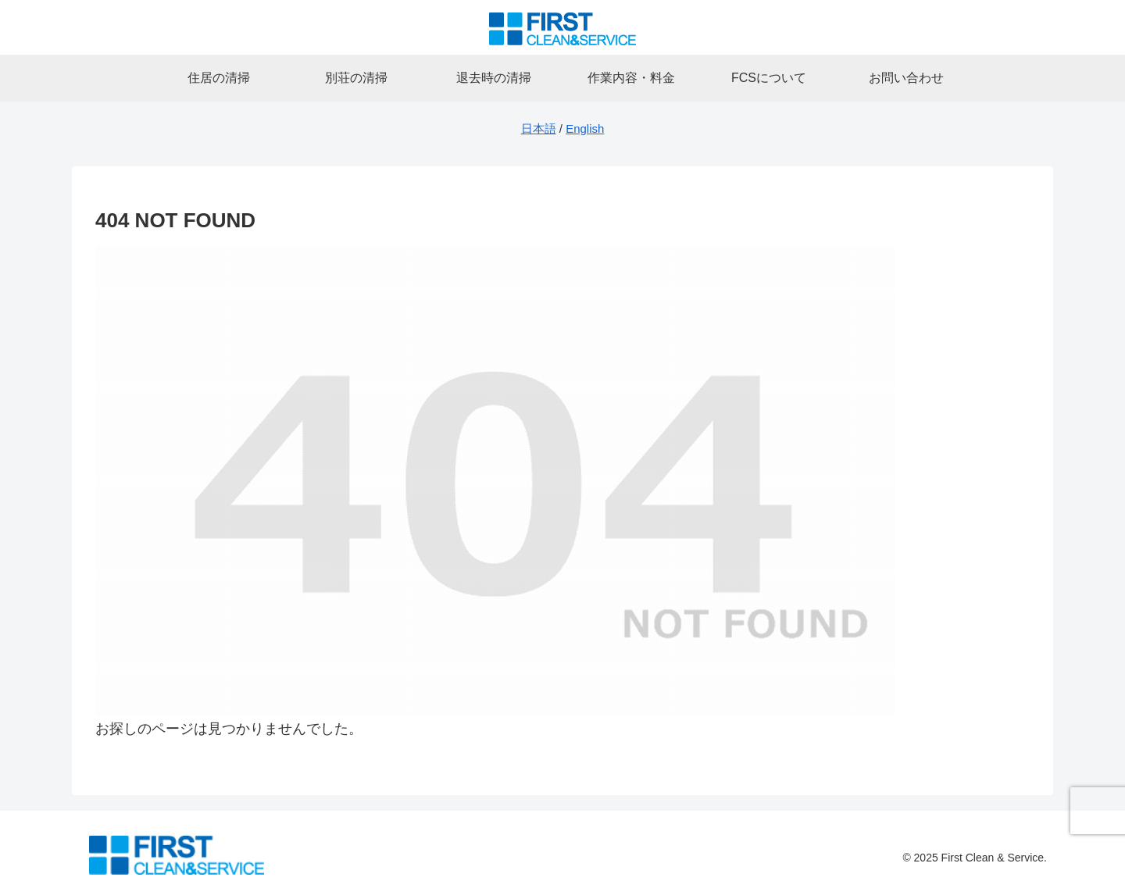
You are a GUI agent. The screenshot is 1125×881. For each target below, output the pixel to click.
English (585, 128)
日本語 (538, 128)
